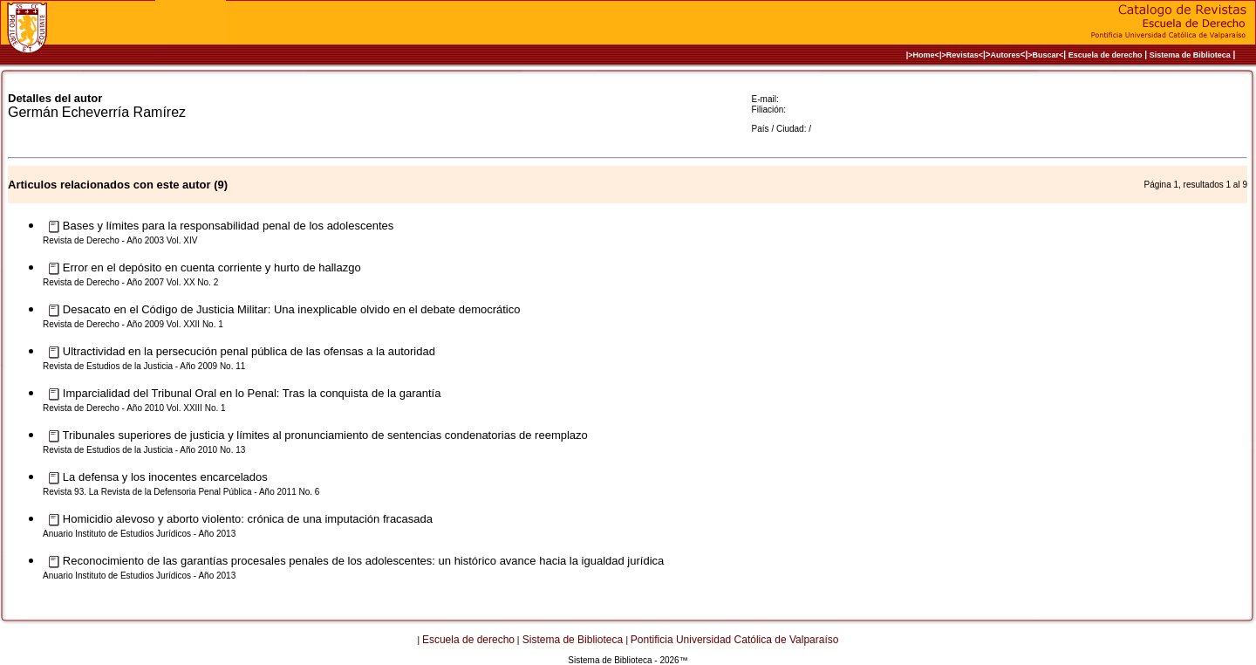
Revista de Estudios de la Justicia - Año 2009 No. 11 (144, 366)
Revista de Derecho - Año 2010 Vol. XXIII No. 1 (134, 408)
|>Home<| (924, 55)
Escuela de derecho (1105, 55)
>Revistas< (962, 55)
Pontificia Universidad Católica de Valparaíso (735, 640)
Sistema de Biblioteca (1190, 55)
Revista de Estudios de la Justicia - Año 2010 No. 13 (144, 450)
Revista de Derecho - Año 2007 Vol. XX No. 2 (130, 282)
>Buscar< (1045, 55)
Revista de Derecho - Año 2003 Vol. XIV (120, 240)
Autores (1005, 55)
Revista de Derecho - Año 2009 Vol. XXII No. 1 (133, 324)
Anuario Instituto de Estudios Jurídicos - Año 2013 (139, 533)
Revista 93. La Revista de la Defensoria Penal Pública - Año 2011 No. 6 (181, 492)
